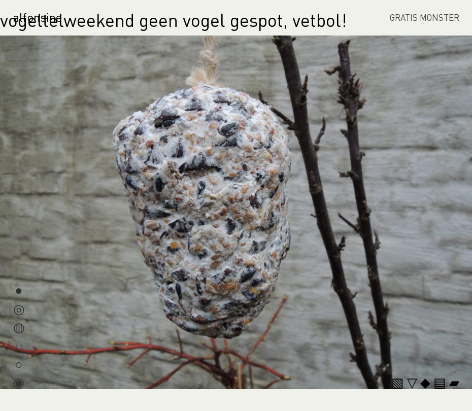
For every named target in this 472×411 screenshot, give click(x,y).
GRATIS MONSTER (424, 17)
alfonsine (37, 17)
